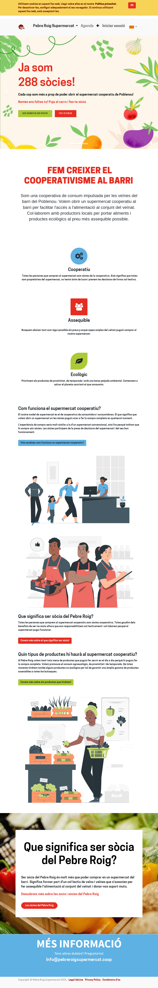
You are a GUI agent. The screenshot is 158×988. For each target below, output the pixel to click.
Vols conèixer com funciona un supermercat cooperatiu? (52, 443)
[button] (98, 26)
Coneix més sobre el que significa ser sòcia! (44, 640)
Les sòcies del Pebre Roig (39, 905)
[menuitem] (87, 26)
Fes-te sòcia (65, 114)
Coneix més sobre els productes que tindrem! (45, 682)
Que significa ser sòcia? (35, 114)
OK (131, 5)
